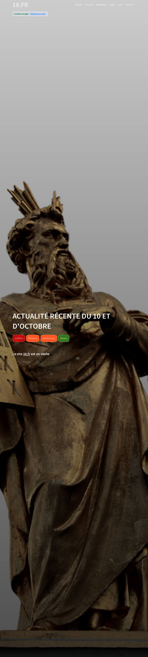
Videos (78, 4)
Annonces (101, 4)
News (112, 4)
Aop (120, 4)
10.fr (20, 5)
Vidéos (19, 338)
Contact (129, 4)
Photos (89, 4)
